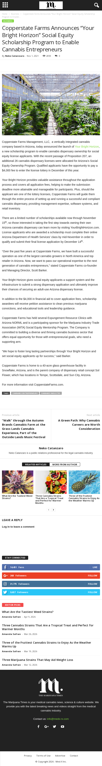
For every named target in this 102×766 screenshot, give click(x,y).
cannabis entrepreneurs (25, 393)
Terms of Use (43, 755)
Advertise (60, 755)
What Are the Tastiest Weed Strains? (17, 497)
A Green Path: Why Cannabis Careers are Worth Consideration (79, 424)
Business (15, 13)
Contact (74, 755)
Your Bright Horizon (87, 146)
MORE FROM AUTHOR (64, 464)
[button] (95, 5)
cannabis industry (50, 393)
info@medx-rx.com (58, 718)
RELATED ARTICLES (35, 464)
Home (4, 13)
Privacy (28, 755)
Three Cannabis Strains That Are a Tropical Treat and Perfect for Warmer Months (49, 499)
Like (95, 567)
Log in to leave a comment (18, 526)
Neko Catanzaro (14, 55)
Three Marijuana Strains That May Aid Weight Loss (37, 660)
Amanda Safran (11, 616)
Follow (92, 575)
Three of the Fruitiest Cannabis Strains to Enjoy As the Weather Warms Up (84, 498)
